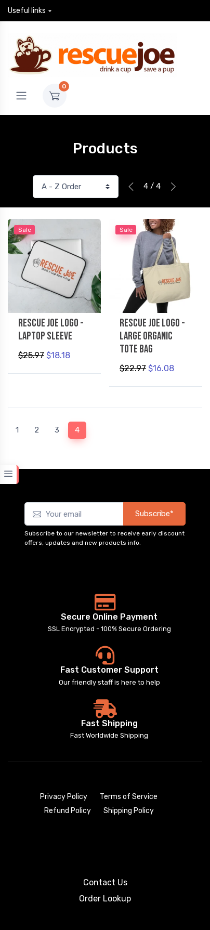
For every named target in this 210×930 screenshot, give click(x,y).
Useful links (27, 10)
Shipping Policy (128, 810)
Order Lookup (105, 898)
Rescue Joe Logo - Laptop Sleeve (51, 330)
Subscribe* (154, 513)
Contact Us (105, 882)
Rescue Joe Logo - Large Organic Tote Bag (152, 336)
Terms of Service (129, 796)
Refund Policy (67, 810)
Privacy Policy (63, 796)
